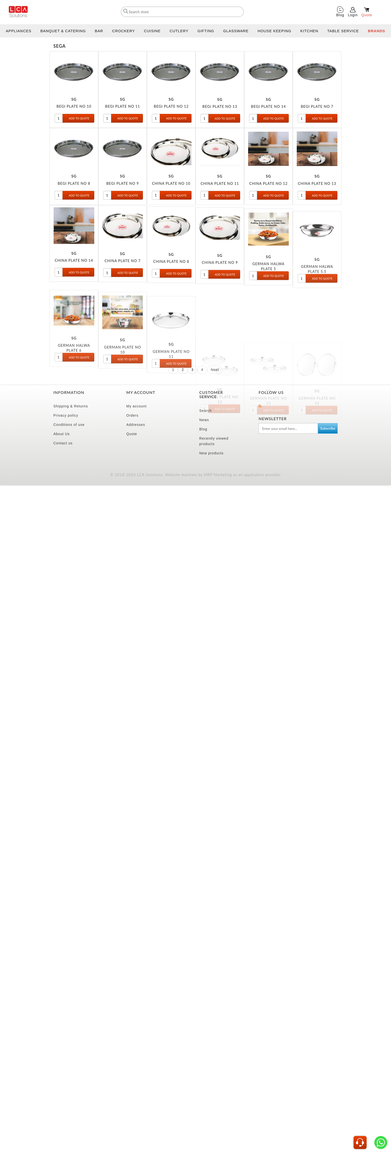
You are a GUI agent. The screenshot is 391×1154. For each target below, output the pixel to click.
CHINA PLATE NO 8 (171, 297)
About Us (61, 434)
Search (205, 411)
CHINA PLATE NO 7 (122, 290)
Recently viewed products (213, 441)
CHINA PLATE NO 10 (171, 202)
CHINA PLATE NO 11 (220, 205)
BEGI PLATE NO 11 (122, 117)
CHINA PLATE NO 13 (317, 205)
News (204, 420)
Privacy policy (65, 415)
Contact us (63, 443)
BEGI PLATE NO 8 (74, 202)
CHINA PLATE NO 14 (74, 285)
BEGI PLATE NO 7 (317, 126)
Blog (203, 429)
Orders (132, 415)
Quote (131, 434)
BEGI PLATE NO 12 (171, 117)
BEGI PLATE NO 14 (268, 126)
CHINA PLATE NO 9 (220, 305)
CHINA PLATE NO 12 (268, 205)
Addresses (135, 425)
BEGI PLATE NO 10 (74, 117)
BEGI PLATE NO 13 (219, 126)
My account (136, 406)
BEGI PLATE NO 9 (122, 202)
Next (215, 370)
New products (211, 453)
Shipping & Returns (70, 406)
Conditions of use (69, 425)
